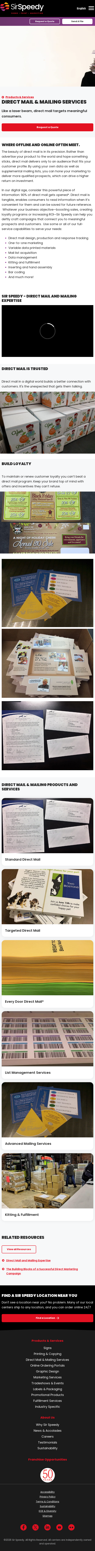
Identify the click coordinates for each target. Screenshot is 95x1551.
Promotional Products (47, 1395)
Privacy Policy (47, 1496)
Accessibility (47, 1492)
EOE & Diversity (47, 1511)
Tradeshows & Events (47, 1383)
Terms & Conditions (47, 1501)
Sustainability (47, 1448)
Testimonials (47, 1442)
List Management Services (28, 1072)
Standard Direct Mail (22, 859)
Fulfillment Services (47, 1401)
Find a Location (45, 1318)
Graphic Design (47, 1371)
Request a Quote (44, 21)
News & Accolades (48, 1430)
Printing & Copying (47, 1354)
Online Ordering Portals (47, 1365)
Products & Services (20, 97)
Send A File (77, 21)
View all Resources (19, 1249)
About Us (47, 1417)
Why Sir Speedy (47, 1425)
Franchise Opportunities (47, 1459)
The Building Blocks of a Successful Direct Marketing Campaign (42, 1271)
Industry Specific (47, 1407)
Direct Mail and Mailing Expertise (28, 1260)
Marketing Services (47, 1377)
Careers (48, 1436)
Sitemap (47, 1516)
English (81, 8)
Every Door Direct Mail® (24, 1001)
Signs (48, 1348)
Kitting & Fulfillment (22, 1214)
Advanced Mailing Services (28, 1143)
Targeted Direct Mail (22, 930)
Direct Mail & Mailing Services (47, 1360)
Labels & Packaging (47, 1389)
